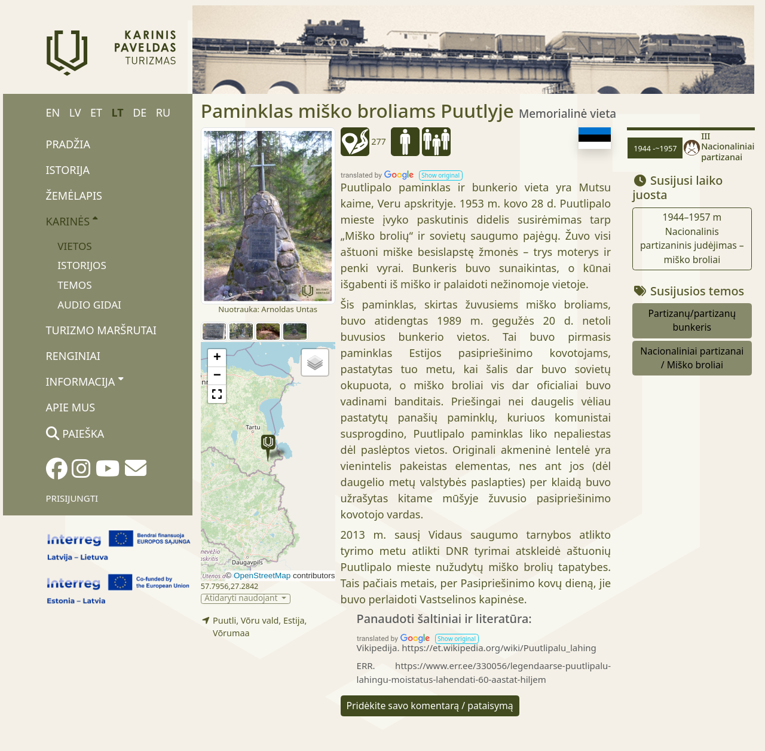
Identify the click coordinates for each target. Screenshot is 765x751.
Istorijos (81, 265)
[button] (268, 448)
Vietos (74, 246)
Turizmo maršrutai (101, 330)
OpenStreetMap (262, 575)
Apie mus (71, 407)
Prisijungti (72, 498)
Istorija (68, 170)
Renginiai (73, 356)
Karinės (72, 220)
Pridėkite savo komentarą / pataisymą (430, 705)
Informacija (84, 381)
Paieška (75, 433)
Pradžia (68, 144)
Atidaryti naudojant (242, 599)
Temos (74, 285)
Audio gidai (89, 305)
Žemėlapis (74, 195)
